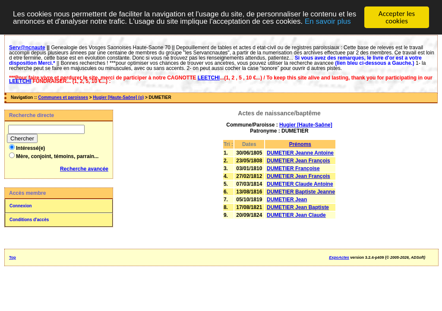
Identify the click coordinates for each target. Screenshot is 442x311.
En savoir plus (328, 21)
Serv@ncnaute (27, 47)
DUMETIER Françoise (293, 168)
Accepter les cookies (397, 17)
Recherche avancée (84, 169)
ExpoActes (339, 257)
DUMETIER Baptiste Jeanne (301, 192)
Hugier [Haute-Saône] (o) (118, 97)
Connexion (20, 205)
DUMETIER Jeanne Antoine (300, 153)
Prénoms (300, 144)
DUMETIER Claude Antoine (300, 184)
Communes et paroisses (63, 97)
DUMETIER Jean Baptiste (298, 207)
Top (12, 257)
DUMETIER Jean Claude (296, 215)
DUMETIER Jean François (298, 161)
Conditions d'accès (29, 219)
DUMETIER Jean (287, 200)
